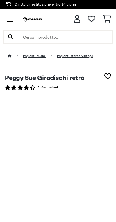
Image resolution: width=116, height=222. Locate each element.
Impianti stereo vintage (75, 56)
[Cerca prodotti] (58, 37)
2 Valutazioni (48, 87)
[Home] (15, 56)
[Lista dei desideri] (91, 19)
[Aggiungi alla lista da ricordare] (107, 76)
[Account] (77, 19)
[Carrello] (107, 19)
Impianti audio (34, 56)
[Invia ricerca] (10, 37)
